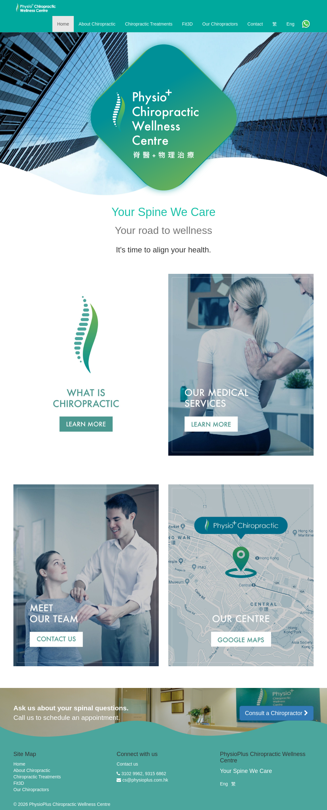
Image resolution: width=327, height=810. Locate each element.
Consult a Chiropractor (276, 713)
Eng (224, 783)
